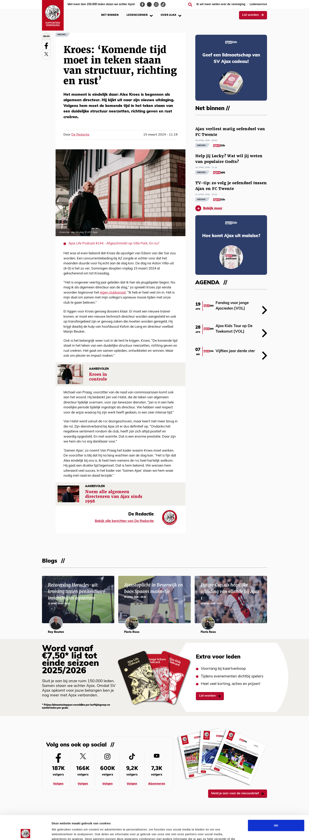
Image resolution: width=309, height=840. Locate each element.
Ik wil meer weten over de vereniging (220, 4)
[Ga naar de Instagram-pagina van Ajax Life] (156, 4)
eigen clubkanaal (113, 292)
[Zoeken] (190, 5)
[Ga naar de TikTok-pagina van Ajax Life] (163, 4)
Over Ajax (171, 14)
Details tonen (213, 832)
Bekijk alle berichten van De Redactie (124, 521)
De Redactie (80, 134)
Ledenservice (258, 4)
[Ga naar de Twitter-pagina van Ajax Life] (149, 4)
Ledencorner (140, 14)
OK (276, 801)
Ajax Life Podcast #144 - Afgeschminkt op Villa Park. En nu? (113, 243)
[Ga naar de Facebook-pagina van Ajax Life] (142, 4)
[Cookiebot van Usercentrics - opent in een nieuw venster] (25, 832)
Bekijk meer (208, 208)
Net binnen (110, 14)
